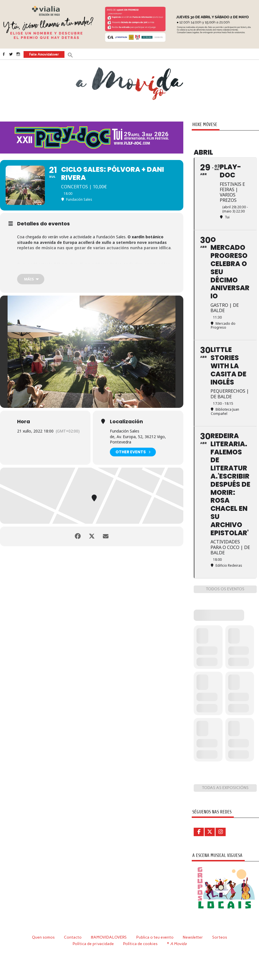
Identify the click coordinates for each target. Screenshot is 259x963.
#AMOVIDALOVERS (109, 937)
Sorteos (219, 937)
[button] (70, 55)
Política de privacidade (93, 943)
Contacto (73, 937)
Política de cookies (140, 943)
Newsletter (193, 937)
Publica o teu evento (155, 937)
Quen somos (43, 937)
